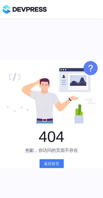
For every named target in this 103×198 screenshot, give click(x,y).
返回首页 (51, 163)
